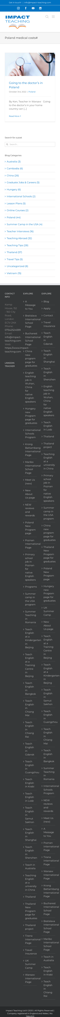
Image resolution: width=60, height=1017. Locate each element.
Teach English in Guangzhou (30, 767)
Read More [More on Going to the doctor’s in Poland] (14, 116)
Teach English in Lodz (29, 797)
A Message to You (30, 305)
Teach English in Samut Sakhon (29, 815)
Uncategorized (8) (17, 266)
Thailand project (30, 927)
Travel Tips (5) (15, 259)
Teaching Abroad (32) (19, 238)
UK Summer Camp (30, 964)
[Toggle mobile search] (47, 16)
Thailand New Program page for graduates (30, 911)
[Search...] (30, 144)
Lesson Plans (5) (16, 203)
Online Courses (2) (17, 210)
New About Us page (30, 494)
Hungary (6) (14, 189)
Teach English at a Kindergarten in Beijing (30, 638)
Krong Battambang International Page (30, 450)
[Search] (7, 144)
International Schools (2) (21, 196)
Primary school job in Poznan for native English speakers (30, 567)
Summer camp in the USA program (30, 599)
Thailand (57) (14, 252)
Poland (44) (14, 217)
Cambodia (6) (15, 168)
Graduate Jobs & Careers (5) (23, 182)
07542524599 (13, 329)
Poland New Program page (30, 528)
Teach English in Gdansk (29, 749)
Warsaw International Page (30, 978)
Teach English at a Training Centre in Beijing (30, 665)
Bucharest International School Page (30, 339)
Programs (30, 586)
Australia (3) (14, 161)
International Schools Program (30, 433)
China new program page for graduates (30, 358)
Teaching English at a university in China (30, 882)
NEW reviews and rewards (30, 510)
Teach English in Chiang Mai (29, 708)
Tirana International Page (30, 939)
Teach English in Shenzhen (30, 852)
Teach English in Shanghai (30, 835)
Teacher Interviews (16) (20, 231)
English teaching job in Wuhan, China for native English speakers (30, 387)
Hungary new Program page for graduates (30, 415)
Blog (46, 301)
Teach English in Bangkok (30, 688)
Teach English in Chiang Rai (29, 729)
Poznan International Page (30, 544)
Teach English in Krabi (29, 783)
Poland (31, 92)
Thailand (30, 896)
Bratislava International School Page (30, 321)
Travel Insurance (30, 951)
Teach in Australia (30, 866)
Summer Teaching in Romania (30, 617)
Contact (48, 315)
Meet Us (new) (30, 481)
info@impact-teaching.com (37, 2)
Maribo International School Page (30, 467)
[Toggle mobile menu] (53, 16)
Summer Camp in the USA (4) (24, 224)
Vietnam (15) (14, 273)
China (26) (13, 175)
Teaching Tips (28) (17, 245)
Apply (47, 308)
